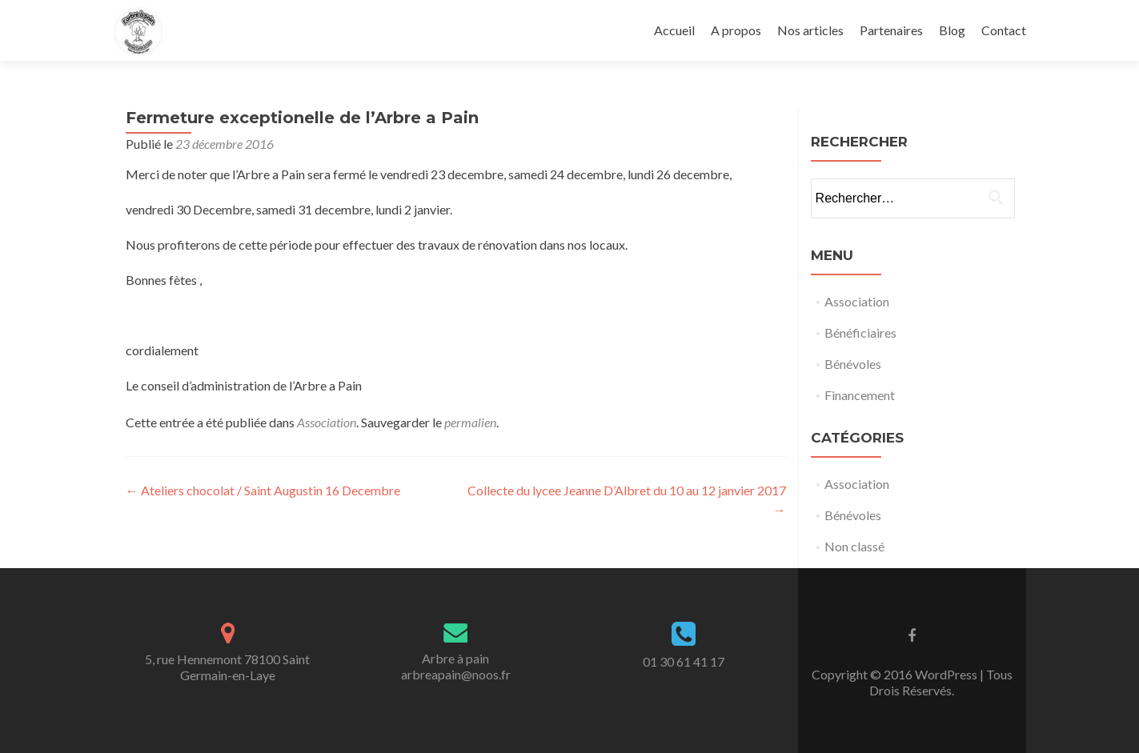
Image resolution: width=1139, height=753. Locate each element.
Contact (1003, 30)
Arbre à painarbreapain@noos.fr (456, 666)
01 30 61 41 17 (683, 661)
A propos (736, 30)
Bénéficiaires (860, 332)
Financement (859, 395)
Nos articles (810, 30)
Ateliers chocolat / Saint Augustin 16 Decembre (263, 490)
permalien (470, 422)
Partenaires (891, 30)
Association (326, 422)
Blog (952, 30)
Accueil (674, 30)
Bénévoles (852, 363)
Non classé (854, 546)
